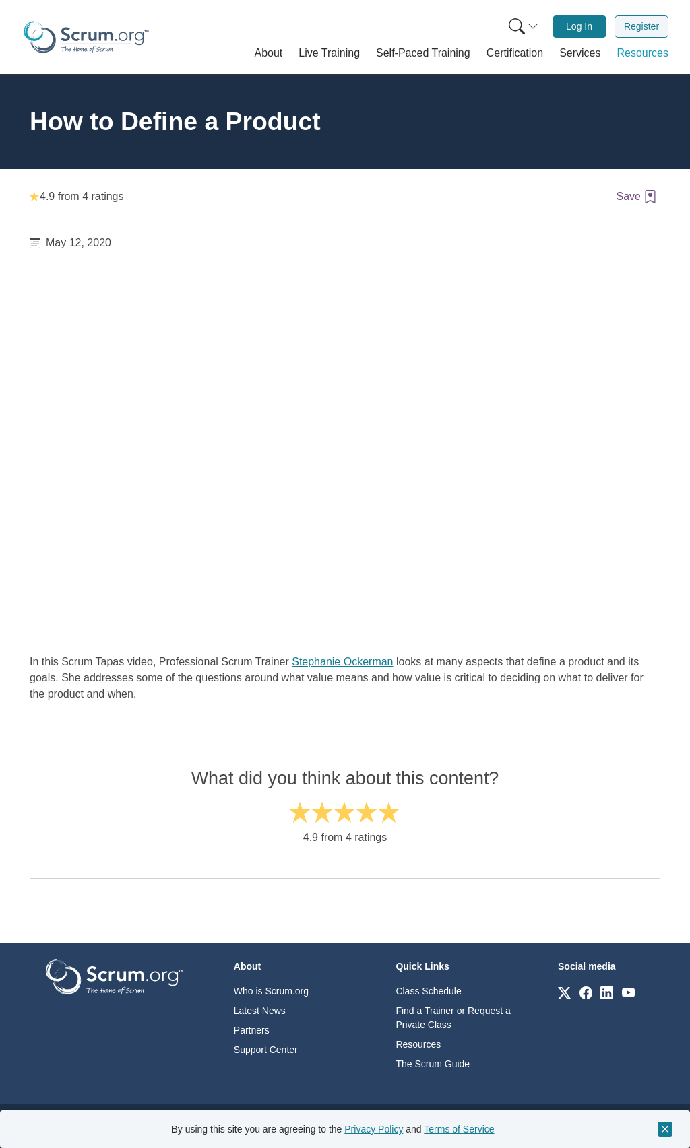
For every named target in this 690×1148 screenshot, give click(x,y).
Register (641, 26)
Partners (252, 1030)
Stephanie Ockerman (342, 661)
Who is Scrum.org (271, 991)
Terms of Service (459, 1129)
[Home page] (86, 37)
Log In (579, 26)
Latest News (260, 1010)
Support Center (266, 1049)
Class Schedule (428, 991)
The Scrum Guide (433, 1063)
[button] (268, 53)
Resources (418, 1044)
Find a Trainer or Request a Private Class (453, 1017)
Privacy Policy (373, 1129)
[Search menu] (523, 26)
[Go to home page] (114, 976)
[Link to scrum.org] (564, 992)
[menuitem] (522, 26)
